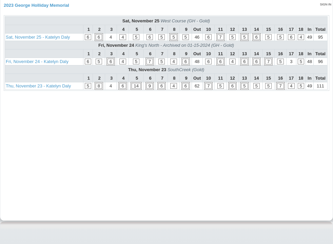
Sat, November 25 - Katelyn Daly (38, 37)
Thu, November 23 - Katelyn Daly (38, 85)
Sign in (325, 4)
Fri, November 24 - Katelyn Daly (37, 61)
